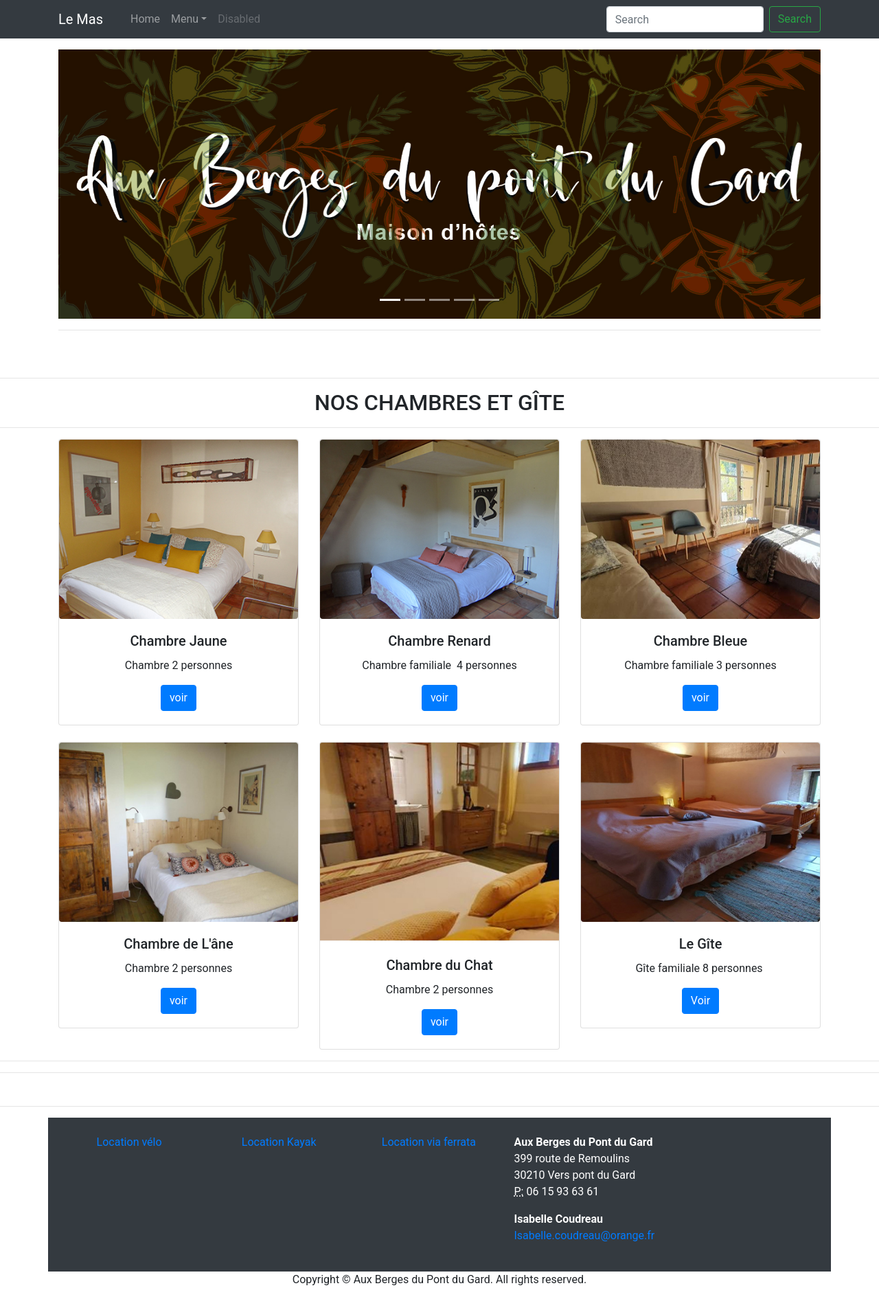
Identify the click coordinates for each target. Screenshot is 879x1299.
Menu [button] (184, 18)
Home (145, 18)
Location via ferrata (429, 1142)
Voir (700, 1000)
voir (178, 697)
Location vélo (129, 1142)
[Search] (685, 19)
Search (795, 18)
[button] (115, 184)
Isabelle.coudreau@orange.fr (584, 1235)
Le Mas (80, 19)
